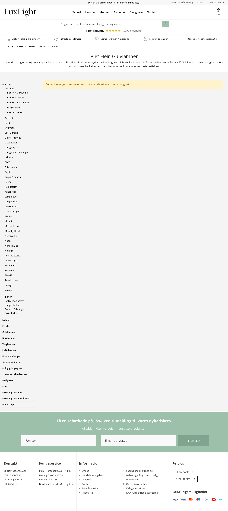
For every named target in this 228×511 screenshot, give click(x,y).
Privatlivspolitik (88, 488)
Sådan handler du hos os (138, 470)
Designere (136, 12)
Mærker (104, 12)
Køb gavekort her (134, 488)
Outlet (151, 12)
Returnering (131, 479)
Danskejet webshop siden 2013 (202, 38)
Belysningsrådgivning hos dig (140, 475)
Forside (9, 46)
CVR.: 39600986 (12, 475)
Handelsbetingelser (91, 475)
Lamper (90, 12)
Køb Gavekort (217, 2)
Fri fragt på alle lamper (70, 38)
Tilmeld (194, 441)
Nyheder (119, 12)
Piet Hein (31, 46)
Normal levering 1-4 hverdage (115, 38)
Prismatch (86, 492)
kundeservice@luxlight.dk (59, 484)
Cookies (84, 483)
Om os (84, 470)
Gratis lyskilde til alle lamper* (26, 38)
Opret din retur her (135, 483)
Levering (85, 479)
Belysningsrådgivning (182, 2)
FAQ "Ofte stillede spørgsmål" (141, 492)
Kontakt (201, 2)
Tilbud (76, 12)
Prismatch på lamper (158, 38)
